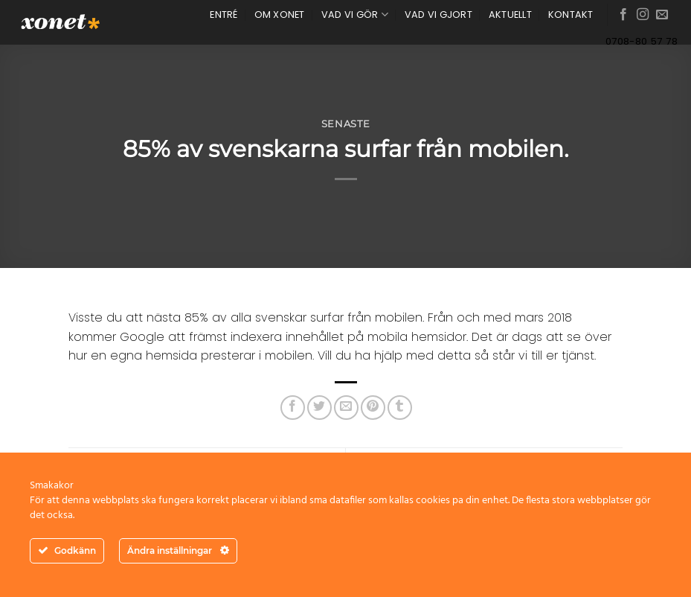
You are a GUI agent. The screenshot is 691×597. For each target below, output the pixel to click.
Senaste (345, 124)
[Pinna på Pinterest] (373, 407)
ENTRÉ (223, 14)
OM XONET (279, 14)
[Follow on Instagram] (643, 15)
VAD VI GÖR (354, 14)
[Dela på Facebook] (292, 407)
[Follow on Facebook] (623, 15)
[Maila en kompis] (346, 407)
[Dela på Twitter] (319, 407)
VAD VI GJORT (438, 14)
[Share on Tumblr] (400, 407)
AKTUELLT (510, 14)
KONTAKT (571, 14)
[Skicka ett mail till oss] (662, 15)
